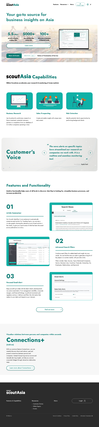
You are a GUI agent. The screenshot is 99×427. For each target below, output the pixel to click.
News (72, 4)
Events (35, 409)
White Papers (37, 406)
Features (56, 4)
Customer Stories (38, 404)
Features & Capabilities (13, 401)
